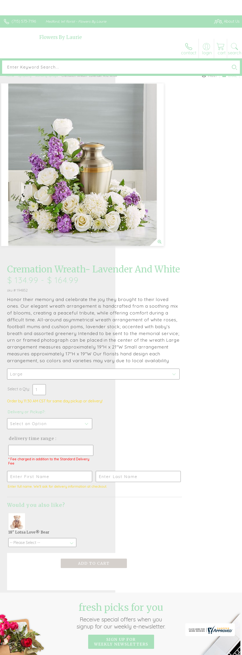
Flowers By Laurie (60, 37)
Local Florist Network (193, 650)
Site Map (222, 650)
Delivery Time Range (146, 306)
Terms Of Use (131, 650)
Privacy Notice (159, 650)
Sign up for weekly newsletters (121, 510)
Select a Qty (133, 257)
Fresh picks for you (121, 484)
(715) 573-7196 (24, 21)
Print (209, 76)
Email (229, 76)
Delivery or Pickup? (141, 280)
